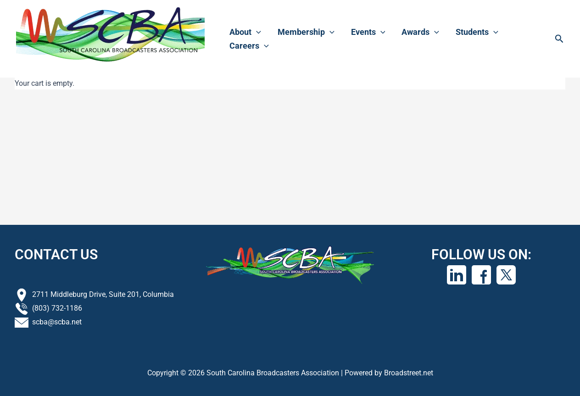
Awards (420, 32)
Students (477, 32)
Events (368, 32)
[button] (559, 39)
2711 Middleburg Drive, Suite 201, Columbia (103, 294)
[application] (256, 32)
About (245, 32)
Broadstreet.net (408, 372)
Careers (249, 46)
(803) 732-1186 (57, 308)
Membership (306, 32)
